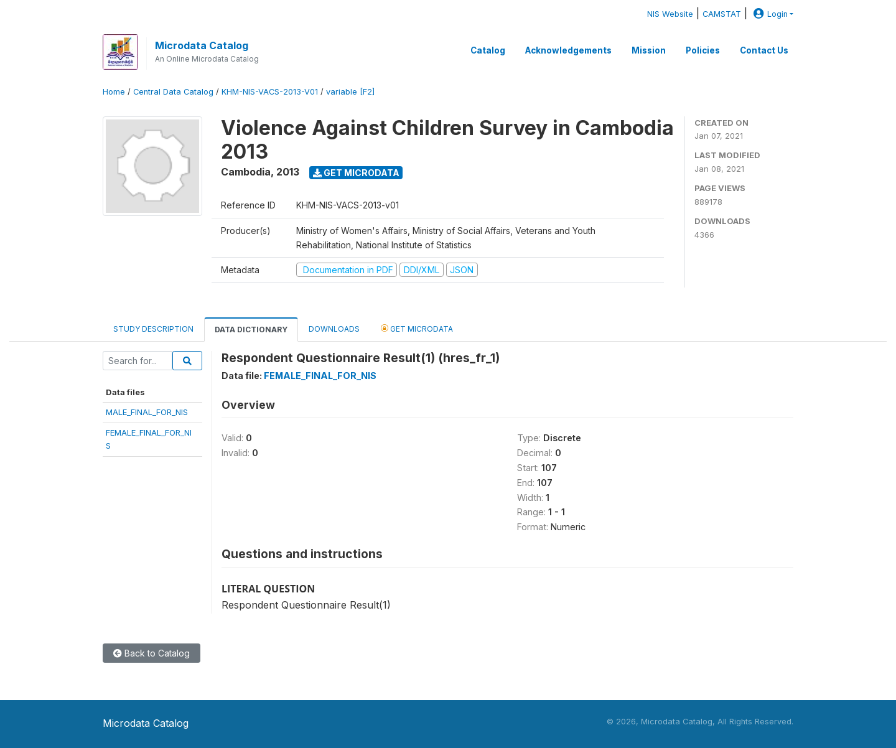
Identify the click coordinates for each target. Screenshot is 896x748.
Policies (703, 50)
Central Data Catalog (173, 91)
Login (769, 14)
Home (114, 91)
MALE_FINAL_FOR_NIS (147, 412)
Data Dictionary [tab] (251, 329)
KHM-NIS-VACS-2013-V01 (270, 91)
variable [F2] (350, 91)
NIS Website (670, 14)
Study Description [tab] (153, 329)
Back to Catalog (151, 653)
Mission (649, 50)
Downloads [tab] (334, 329)
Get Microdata (356, 172)
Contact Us (764, 50)
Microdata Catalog (201, 45)
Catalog (487, 50)
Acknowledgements (568, 50)
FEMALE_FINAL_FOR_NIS (320, 375)
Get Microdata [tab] (417, 328)
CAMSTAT (721, 14)
